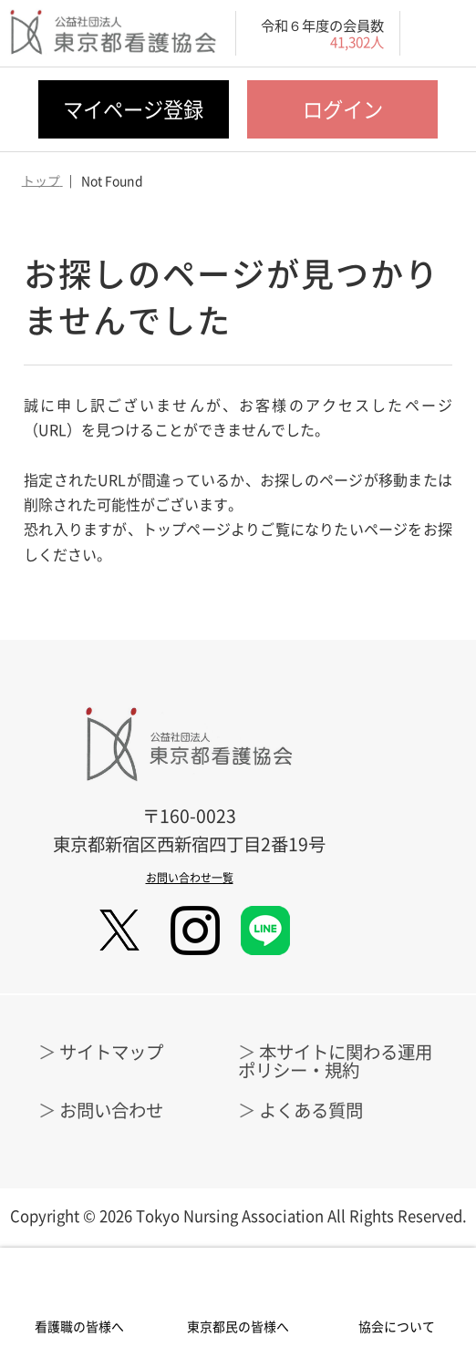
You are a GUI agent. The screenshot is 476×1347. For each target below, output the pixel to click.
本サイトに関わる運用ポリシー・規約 (335, 1060)
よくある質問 (311, 1109)
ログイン (343, 109)
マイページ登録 (133, 109)
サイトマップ (111, 1051)
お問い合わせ (111, 1109)
